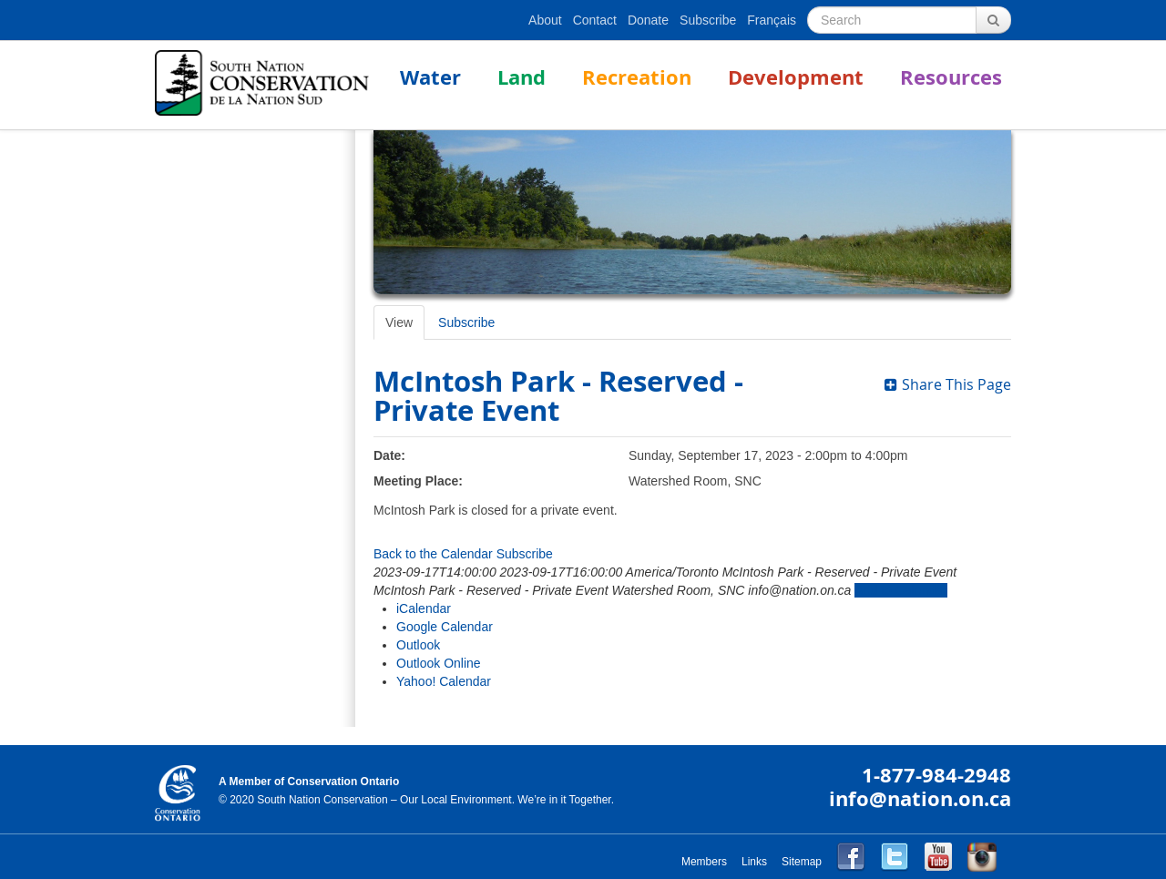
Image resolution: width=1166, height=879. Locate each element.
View (399, 322)
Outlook (418, 645)
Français (771, 20)
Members (704, 861)
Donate (648, 20)
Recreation (636, 77)
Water (430, 77)
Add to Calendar (900, 590)
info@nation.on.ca (920, 798)
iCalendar (423, 608)
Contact (595, 20)
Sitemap (802, 861)
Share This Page (948, 384)
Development (796, 77)
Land (521, 77)
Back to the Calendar (433, 554)
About (545, 20)
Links (754, 861)
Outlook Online (438, 663)
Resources (951, 77)
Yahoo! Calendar (443, 681)
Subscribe (708, 20)
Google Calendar (444, 626)
